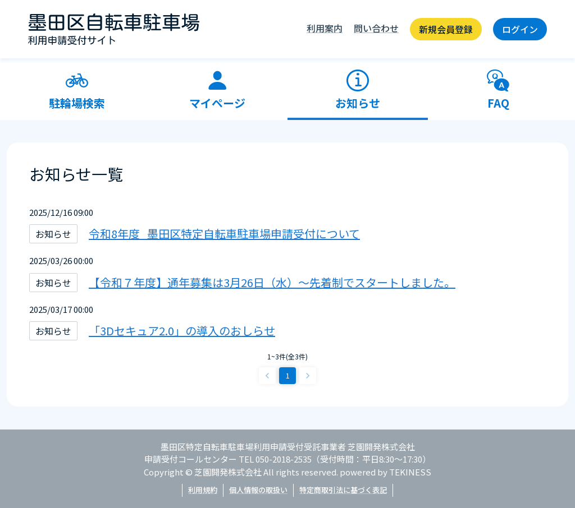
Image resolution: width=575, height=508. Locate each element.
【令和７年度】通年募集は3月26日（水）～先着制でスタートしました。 (272, 282)
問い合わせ (376, 28)
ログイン (520, 29)
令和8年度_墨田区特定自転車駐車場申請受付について (224, 233)
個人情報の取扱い (258, 489)
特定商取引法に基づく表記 (343, 489)
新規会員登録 (446, 29)
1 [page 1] (288, 375)
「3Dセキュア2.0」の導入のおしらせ (182, 330)
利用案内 (325, 28)
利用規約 (202, 489)
